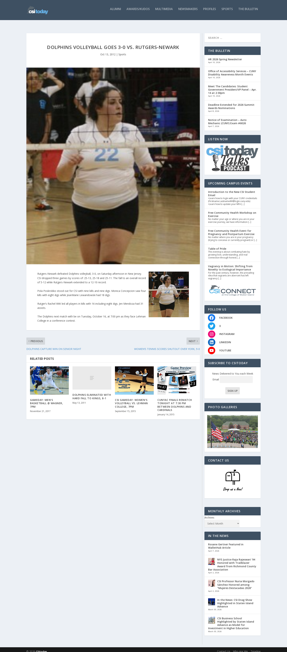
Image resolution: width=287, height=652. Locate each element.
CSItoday (41, 647)
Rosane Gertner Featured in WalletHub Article (225, 542)
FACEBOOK (226, 314)
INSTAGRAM (226, 330)
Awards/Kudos (138, 11)
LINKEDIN (225, 338)
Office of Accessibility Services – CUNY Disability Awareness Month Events (232, 69)
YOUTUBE (225, 346)
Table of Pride (217, 245)
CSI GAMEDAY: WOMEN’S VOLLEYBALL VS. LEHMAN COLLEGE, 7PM (131, 399)
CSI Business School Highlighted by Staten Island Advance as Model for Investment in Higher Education (231, 619)
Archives (209, 514)
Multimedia (164, 11)
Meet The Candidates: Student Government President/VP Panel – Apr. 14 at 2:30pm (232, 86)
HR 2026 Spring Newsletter (225, 55)
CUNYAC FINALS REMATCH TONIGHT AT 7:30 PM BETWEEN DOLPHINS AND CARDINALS (174, 401)
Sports (227, 11)
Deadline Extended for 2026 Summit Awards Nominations (231, 102)
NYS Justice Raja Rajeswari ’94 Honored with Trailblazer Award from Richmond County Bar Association (232, 561)
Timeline (256, 647)
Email (233, 376)
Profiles (209, 11)
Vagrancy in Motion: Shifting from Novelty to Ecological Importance (230, 264)
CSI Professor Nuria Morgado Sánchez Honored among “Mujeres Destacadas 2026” (235, 581)
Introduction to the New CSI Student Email (231, 189)
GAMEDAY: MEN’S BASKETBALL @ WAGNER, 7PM (46, 399)
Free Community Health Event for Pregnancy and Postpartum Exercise (231, 228)
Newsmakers (188, 11)
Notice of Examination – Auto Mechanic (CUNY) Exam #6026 (227, 118)
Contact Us (223, 647)
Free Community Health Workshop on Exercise (232, 210)
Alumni (115, 11)
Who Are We (240, 647)
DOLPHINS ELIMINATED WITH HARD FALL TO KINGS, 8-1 (91, 392)
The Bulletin (248, 11)
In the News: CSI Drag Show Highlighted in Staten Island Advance (235, 599)
